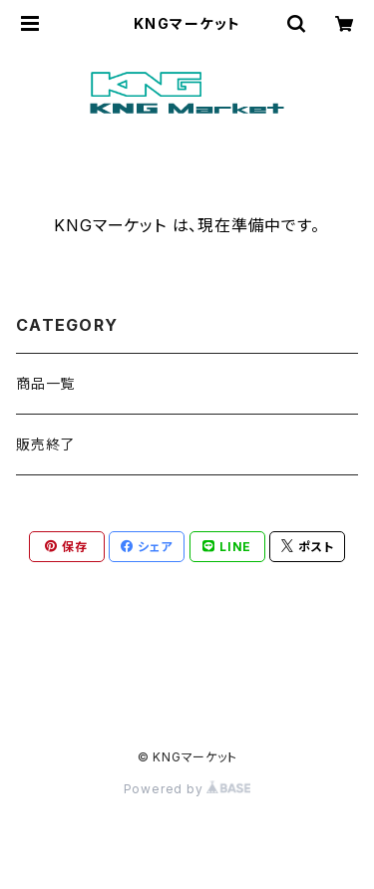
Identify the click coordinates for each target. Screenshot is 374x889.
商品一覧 (45, 383)
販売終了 (45, 444)
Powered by (187, 788)
